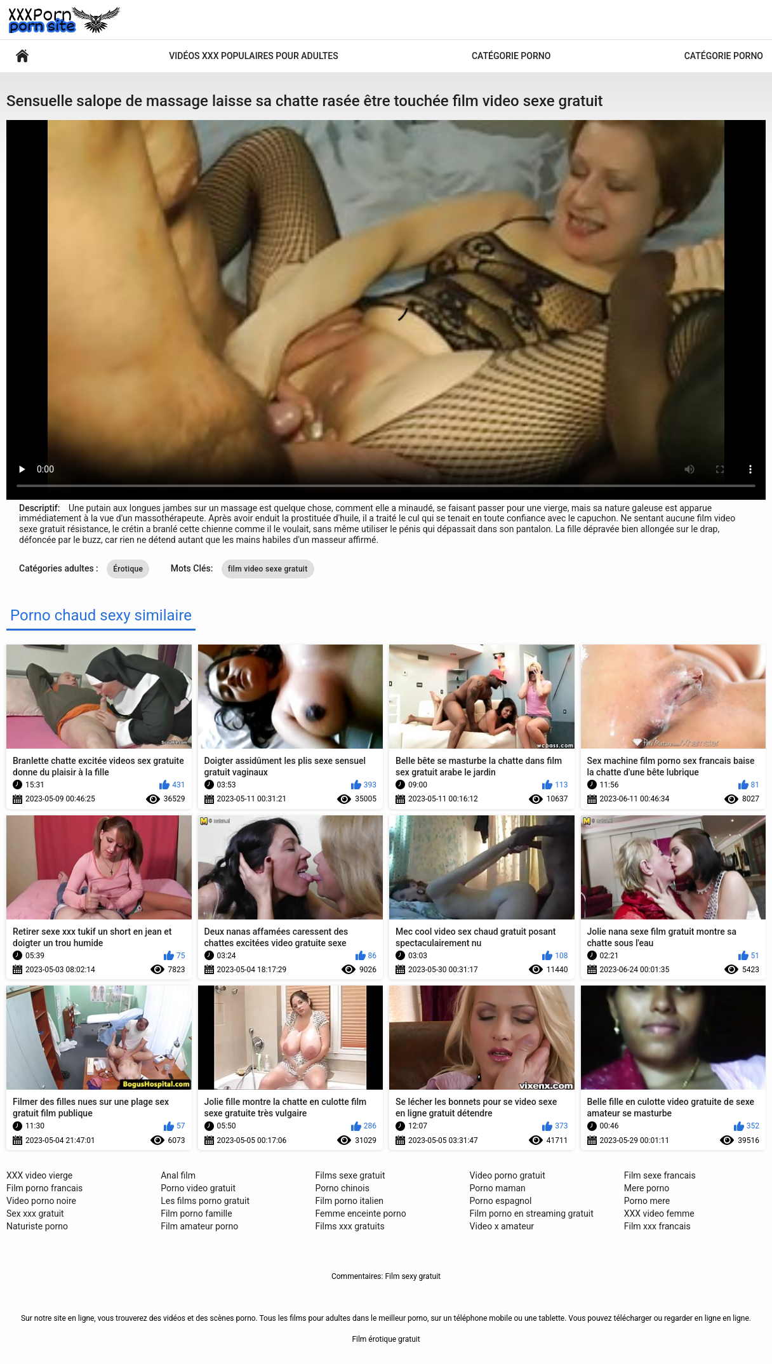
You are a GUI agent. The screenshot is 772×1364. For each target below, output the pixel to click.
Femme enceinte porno (360, 1213)
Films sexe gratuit (350, 1175)
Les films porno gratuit (205, 1201)
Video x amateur (502, 1226)
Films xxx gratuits (349, 1226)
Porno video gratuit (198, 1188)
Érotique (128, 569)
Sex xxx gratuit (35, 1213)
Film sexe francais (660, 1175)
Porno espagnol (501, 1201)
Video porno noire (41, 1201)
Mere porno (646, 1188)
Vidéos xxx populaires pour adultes (253, 56)
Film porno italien (349, 1201)
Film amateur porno (199, 1226)
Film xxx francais (657, 1226)
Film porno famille (196, 1213)
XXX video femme (659, 1213)
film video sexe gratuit (268, 569)
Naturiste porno (37, 1226)
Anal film (178, 1175)
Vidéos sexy (22, 56)
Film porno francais (44, 1188)
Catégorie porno (511, 56)
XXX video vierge (39, 1175)
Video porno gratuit (507, 1175)
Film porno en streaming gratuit (532, 1213)
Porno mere (647, 1201)
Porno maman (498, 1188)
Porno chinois (342, 1188)
